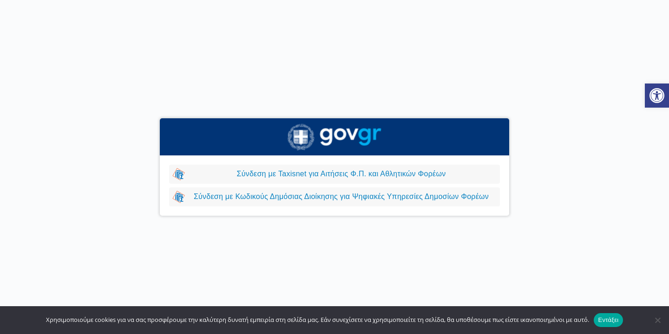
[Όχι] (657, 320)
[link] (657, 96)
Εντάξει (608, 319)
